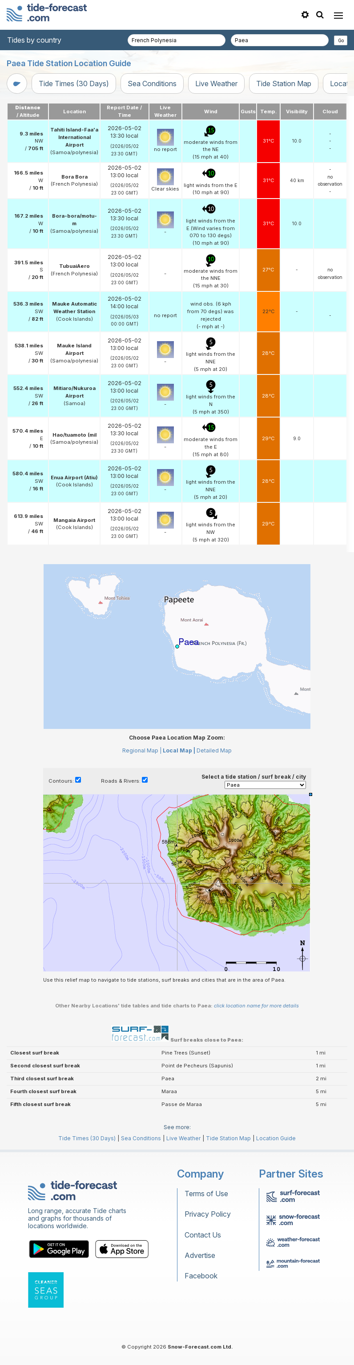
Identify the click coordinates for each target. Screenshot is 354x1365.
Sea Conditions (152, 83)
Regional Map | (141, 750)
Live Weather (216, 83)
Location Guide (276, 1138)
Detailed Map (214, 750)
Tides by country (34, 40)
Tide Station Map (283, 83)
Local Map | (179, 750)
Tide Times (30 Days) (74, 83)
